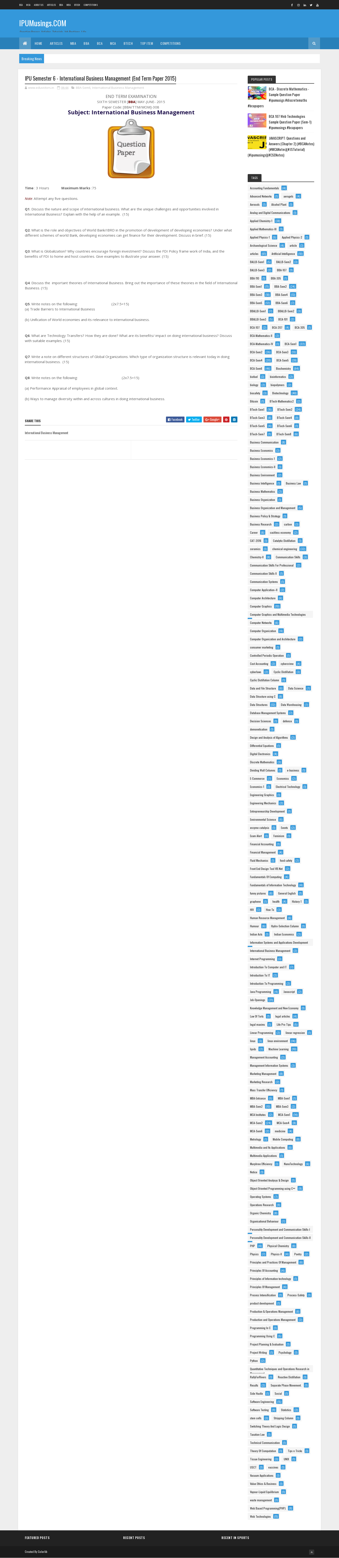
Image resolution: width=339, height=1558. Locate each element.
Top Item (146, 43)
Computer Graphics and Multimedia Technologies (278, 614)
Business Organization (262, 500)
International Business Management (118, 88)
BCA (21, 5)
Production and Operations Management (272, 1320)
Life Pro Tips (284, 1024)
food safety (286, 860)
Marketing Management (263, 1074)
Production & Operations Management (271, 1311)
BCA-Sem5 (282, 360)
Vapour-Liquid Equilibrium (264, 1492)
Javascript (289, 992)
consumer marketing (261, 647)
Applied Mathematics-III (263, 229)
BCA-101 (282, 319)
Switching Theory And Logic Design (270, 1426)
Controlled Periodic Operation (267, 655)
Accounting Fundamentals (264, 188)
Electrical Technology (288, 787)
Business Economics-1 (262, 459)
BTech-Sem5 (257, 426)
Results (254, 1385)
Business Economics (261, 450)
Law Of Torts (257, 1016)
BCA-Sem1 (290, 344)
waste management (261, 1500)
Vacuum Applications (261, 1475)
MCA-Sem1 (284, 1115)
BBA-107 (282, 270)
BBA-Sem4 (281, 295)
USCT (253, 1467)
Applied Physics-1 (260, 237)
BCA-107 (255, 327)
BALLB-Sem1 (257, 262)
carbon (288, 524)
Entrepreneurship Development (267, 811)
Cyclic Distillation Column (264, 680)
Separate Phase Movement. (286, 1385)
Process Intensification (263, 1295)
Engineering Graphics (262, 795)
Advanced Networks (261, 196)
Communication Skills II (263, 573)
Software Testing (259, 1410)
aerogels (288, 196)
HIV (252, 910)
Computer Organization (263, 631)
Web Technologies (260, 1516)
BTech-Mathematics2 (282, 401)
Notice (253, 1172)
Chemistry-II (257, 557)
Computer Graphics (261, 606)
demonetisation (258, 729)
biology (254, 385)
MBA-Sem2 (256, 1106)
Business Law (293, 483)
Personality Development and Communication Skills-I (280, 1229)
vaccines (273, 1467)
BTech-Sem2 (284, 409)
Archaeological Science (263, 245)
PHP (252, 1246)
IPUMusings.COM (42, 22)
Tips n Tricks (295, 1451)
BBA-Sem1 (256, 286)
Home (38, 43)
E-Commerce (257, 778)
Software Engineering (262, 1402)
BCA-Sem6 (256, 368)
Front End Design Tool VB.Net (266, 869)
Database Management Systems (268, 713)
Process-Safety (296, 1295)
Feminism (278, 836)
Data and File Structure (263, 688)
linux (252, 1041)
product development (262, 1303)
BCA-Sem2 (256, 352)
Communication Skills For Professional (272, 565)
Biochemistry (283, 368)
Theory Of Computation (263, 1451)
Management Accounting (264, 1057)
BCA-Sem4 (256, 360)
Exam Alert (256, 836)
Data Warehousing (291, 705)
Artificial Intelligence (283, 254)
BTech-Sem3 (257, 418)
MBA (68, 5)
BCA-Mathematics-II (261, 336)
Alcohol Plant (278, 204)
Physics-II (276, 1254)
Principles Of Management (265, 1287)
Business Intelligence (262, 483)
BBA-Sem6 (83, 88)
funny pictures (258, 893)
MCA (28, 5)
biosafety (255, 393)
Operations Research (262, 1205)
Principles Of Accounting (264, 1270)
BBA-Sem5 (256, 303)
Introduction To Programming (266, 983)
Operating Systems (260, 1197)
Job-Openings (257, 1000)
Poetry (298, 1254)
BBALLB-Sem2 (286, 311)
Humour (254, 926)
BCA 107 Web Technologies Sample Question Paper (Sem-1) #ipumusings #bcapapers (290, 122)
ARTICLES (51, 5)
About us (38, 5)
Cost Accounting (259, 664)
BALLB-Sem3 (257, 270)
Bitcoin (254, 401)
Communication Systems (264, 582)
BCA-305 (300, 327)
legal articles (282, 1016)
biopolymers (277, 385)
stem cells (256, 1418)
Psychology (285, 1352)
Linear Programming (261, 1033)
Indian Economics (284, 934)
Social (278, 1393)
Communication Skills (288, 557)
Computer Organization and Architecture (272, 639)
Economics (283, 778)
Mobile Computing (283, 1139)
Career (254, 532)
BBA (61, 5)
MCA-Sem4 (283, 1123)
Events (284, 828)
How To (270, 910)
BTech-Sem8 (283, 434)
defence (287, 721)
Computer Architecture (263, 598)
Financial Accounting (262, 844)
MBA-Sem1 (284, 1098)
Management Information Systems (269, 1065)
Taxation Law (257, 1434)
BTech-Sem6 (284, 426)
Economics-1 (257, 787)
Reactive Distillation (289, 1377)
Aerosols (255, 204)
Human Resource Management (267, 918)
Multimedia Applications (263, 1156)
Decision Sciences (260, 721)
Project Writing (258, 1352)
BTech (77, 5)
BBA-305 (276, 278)
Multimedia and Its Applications (267, 1147)
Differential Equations (262, 746)
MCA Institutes (258, 1115)
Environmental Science (263, 819)
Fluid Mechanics (259, 860)
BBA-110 (254, 278)
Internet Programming (262, 959)
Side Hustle (256, 1393)
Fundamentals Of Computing (266, 877)
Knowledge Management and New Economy (274, 1008)
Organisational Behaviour (264, 1221)
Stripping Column (283, 1418)
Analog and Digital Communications (270, 213)
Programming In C (260, 1328)
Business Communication (264, 442)
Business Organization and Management (272, 508)
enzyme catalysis (259, 828)
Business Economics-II (262, 467)
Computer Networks (261, 623)
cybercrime (287, 664)
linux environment (278, 1041)
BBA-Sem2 (280, 286)
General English (287, 893)
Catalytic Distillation (284, 541)
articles (254, 254)
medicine (280, 1131)
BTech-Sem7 (257, 434)
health (276, 901)
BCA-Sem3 (282, 352)
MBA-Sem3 (282, 1106)
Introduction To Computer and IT (268, 967)
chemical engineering (284, 549)
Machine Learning (279, 1049)
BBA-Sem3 (256, 295)
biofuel (254, 377)
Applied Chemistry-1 (261, 221)
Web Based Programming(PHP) (268, 1508)
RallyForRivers (258, 1377)
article (293, 245)
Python (254, 1361)
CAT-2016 (255, 541)
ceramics (255, 549)
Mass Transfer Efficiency (263, 1090)
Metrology (255, 1139)
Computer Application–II (263, 590)
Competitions (91, 5)
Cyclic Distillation (283, 672)
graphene (255, 901)
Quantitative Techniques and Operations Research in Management (279, 1369)
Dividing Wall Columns (262, 770)
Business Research (261, 524)
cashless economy (280, 532)
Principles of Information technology (270, 1279)
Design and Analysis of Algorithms (269, 737)
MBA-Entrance (258, 1098)
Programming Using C (262, 1336)
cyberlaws (255, 672)
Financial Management (263, 852)
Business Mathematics (262, 491)
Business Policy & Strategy (265, 516)
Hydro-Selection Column (285, 926)
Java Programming (260, 992)
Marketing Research (261, 1082)
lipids (253, 1049)
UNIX (286, 1459)
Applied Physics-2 (292, 237)
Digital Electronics (260, 754)
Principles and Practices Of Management (273, 1262)
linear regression (295, 1033)
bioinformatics (278, 377)
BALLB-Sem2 (283, 262)
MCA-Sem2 (256, 1123)
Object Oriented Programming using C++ (272, 1188)
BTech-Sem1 (257, 409)
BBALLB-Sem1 (258, 311)
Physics (254, 1254)
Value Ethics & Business (263, 1484)
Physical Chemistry (278, 1246)
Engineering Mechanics (263, 803)
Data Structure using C (263, 696)
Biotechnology (280, 393)
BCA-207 (277, 327)
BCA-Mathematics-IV (261, 344)
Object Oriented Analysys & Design (269, 1180)
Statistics (286, 1410)
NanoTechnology (293, 1164)
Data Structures (259, 705)
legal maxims (257, 1024)
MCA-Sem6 (256, 1131)
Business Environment (262, 475)
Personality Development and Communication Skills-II (280, 1238)
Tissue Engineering (261, 1459)
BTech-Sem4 (284, 418)
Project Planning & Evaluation (267, 1344)
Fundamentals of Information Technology (273, 885)
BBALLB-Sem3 (258, 319)
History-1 (297, 901)
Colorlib (42, 1552)
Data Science (295, 688)
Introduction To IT (260, 975)
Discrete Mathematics (262, 762)
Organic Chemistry (260, 1213)
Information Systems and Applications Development (279, 942)
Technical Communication (265, 1443)
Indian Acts (256, 934)
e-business (293, 770)
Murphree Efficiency (261, 1164)
